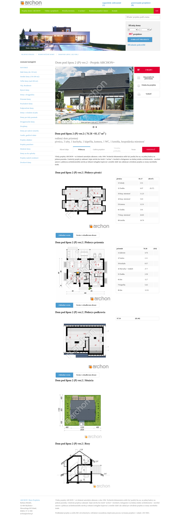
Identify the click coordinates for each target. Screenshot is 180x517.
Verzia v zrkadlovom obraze (86, 235)
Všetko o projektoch (51, 11)
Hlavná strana (27, 54)
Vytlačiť (144, 94)
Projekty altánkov (26, 140)
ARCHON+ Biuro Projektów (30, 500)
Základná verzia (64, 235)
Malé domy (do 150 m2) (28, 72)
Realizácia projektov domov (98, 11)
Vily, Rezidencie (25, 86)
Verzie (133, 150)
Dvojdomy (23, 126)
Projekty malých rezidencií (29, 158)
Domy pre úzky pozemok (28, 117)
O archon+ (81, 11)
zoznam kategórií (28, 62)
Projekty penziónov (26, 144)
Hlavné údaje (64, 150)
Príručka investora (68, 11)
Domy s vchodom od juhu (29, 113)
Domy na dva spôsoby (27, 153)
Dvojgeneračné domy (27, 122)
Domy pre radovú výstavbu (29, 131)
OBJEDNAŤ (150, 150)
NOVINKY (24, 68)
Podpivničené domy (46, 54)
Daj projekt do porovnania (145, 78)
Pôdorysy (81, 150)
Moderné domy (25, 149)
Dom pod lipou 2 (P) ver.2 (68, 54)
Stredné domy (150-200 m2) (29, 77)
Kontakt (114, 11)
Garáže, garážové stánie (28, 135)
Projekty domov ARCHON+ (31, 11)
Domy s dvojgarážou (27, 95)
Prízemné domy (25, 99)
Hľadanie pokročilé (136, 45)
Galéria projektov (99, 150)
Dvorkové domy (25, 162)
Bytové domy (24, 90)
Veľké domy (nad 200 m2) (29, 81)
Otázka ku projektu (146, 86)
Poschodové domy (26, 104)
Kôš (157, 11)
